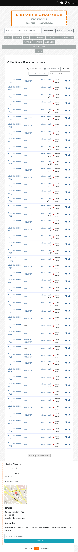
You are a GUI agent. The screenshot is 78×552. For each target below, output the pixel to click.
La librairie (49, 42)
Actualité (17, 37)
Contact (39, 51)
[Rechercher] (23, 30)
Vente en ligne (67, 37)
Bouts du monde (45, 79)
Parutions (27, 42)
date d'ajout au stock (38, 73)
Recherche (48, 30)
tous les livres (51, 69)
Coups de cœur (52, 37)
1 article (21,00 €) (64, 31)
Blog (26, 37)
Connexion (70, 3)
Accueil (8, 37)
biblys (37, 549)
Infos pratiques (39, 47)
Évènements (40, 37)
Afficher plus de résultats (39, 455)
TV (31, 37)
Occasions (38, 42)
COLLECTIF (28, 81)
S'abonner (39, 541)
